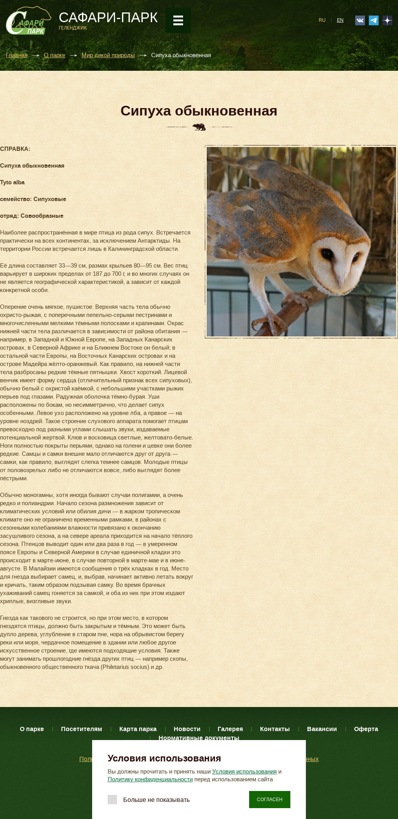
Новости (187, 728)
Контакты (275, 728)
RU (322, 20)
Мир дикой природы (108, 55)
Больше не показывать (156, 800)
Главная (17, 55)
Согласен (270, 799)
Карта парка (138, 728)
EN (340, 20)
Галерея (230, 728)
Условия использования (244, 771)
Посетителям (81, 728)
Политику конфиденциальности (150, 779)
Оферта (366, 728)
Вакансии (322, 728)
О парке (54, 55)
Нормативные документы (199, 737)
